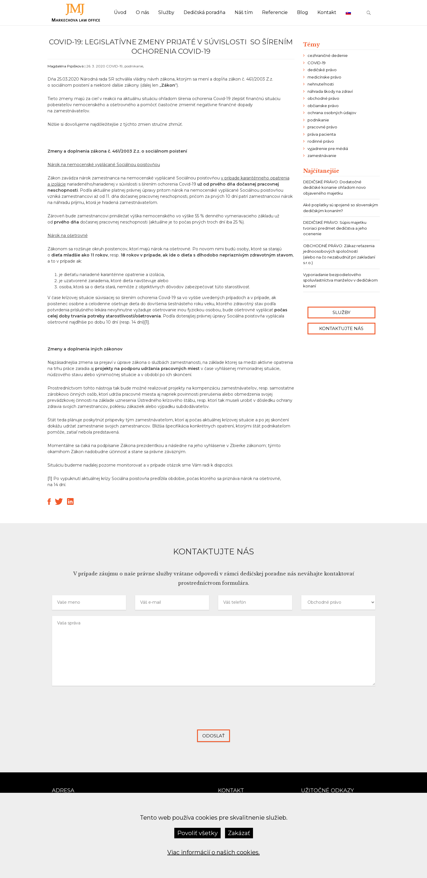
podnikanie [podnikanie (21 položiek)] (318, 120)
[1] (146, 322)
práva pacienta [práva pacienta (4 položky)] (321, 134)
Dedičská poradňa (204, 12)
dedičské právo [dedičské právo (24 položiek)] (322, 69)
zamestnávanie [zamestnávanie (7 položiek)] (321, 155)
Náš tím (244, 12)
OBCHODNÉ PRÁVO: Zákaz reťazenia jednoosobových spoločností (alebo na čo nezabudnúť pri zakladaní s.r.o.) (339, 254)
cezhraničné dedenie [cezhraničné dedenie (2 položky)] (327, 55)
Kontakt (326, 12)
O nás (142, 12)
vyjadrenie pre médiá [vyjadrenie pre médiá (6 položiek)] (327, 148)
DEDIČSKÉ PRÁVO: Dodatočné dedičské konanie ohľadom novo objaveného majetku (334, 187)
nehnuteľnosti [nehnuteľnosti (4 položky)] (320, 84)
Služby (166, 12)
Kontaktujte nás (341, 328)
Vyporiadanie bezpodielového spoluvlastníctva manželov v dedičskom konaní (340, 280)
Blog (302, 12)
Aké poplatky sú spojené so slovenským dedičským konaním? (340, 208)
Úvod (120, 12)
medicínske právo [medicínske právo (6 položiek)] (324, 77)
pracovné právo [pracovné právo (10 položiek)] (322, 127)
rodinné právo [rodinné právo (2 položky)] (320, 141)
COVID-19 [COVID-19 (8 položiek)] (316, 62)
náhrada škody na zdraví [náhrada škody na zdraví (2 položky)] (330, 91)
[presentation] (213, 712)
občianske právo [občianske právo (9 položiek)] (323, 105)
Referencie (275, 12)
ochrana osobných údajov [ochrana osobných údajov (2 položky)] (331, 112)
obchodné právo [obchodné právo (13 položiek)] (323, 98)
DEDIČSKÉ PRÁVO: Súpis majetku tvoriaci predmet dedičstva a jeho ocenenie (335, 228)
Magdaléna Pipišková (66, 66)
